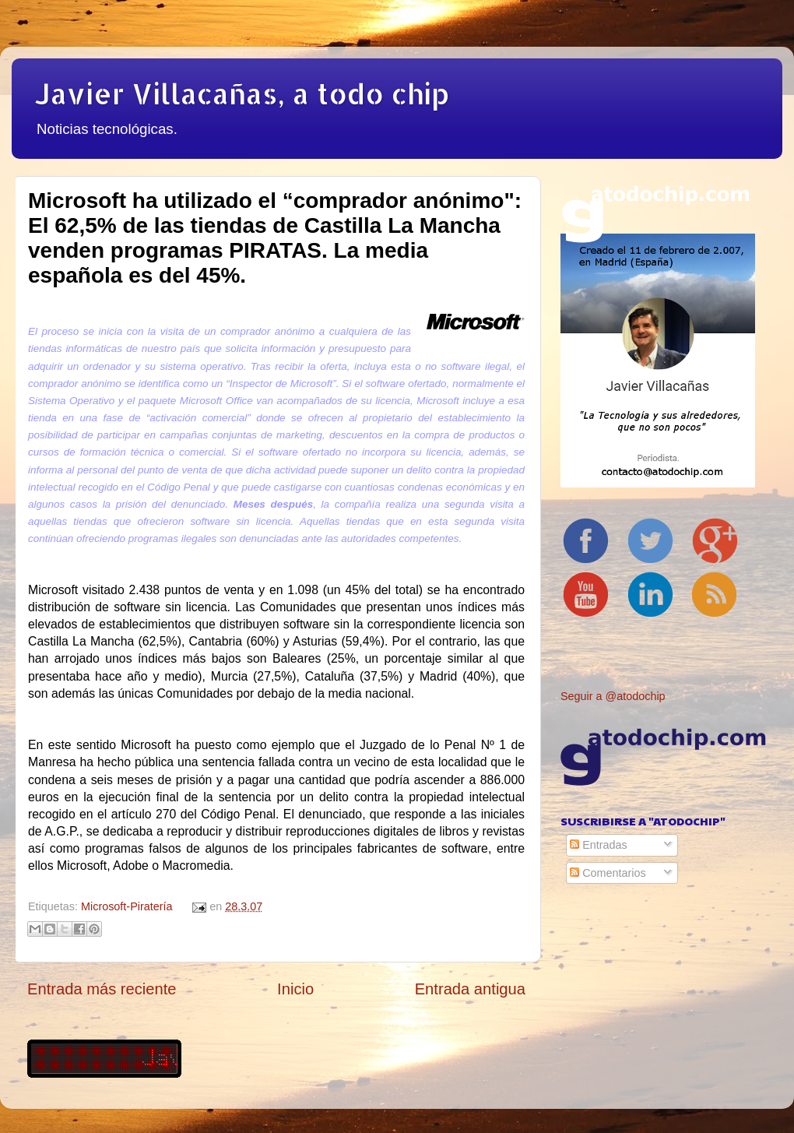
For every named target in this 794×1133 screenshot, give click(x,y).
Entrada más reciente (102, 989)
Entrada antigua (470, 989)
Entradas (598, 845)
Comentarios (608, 873)
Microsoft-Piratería (127, 906)
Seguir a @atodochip (613, 696)
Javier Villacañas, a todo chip (242, 93)
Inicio (295, 989)
